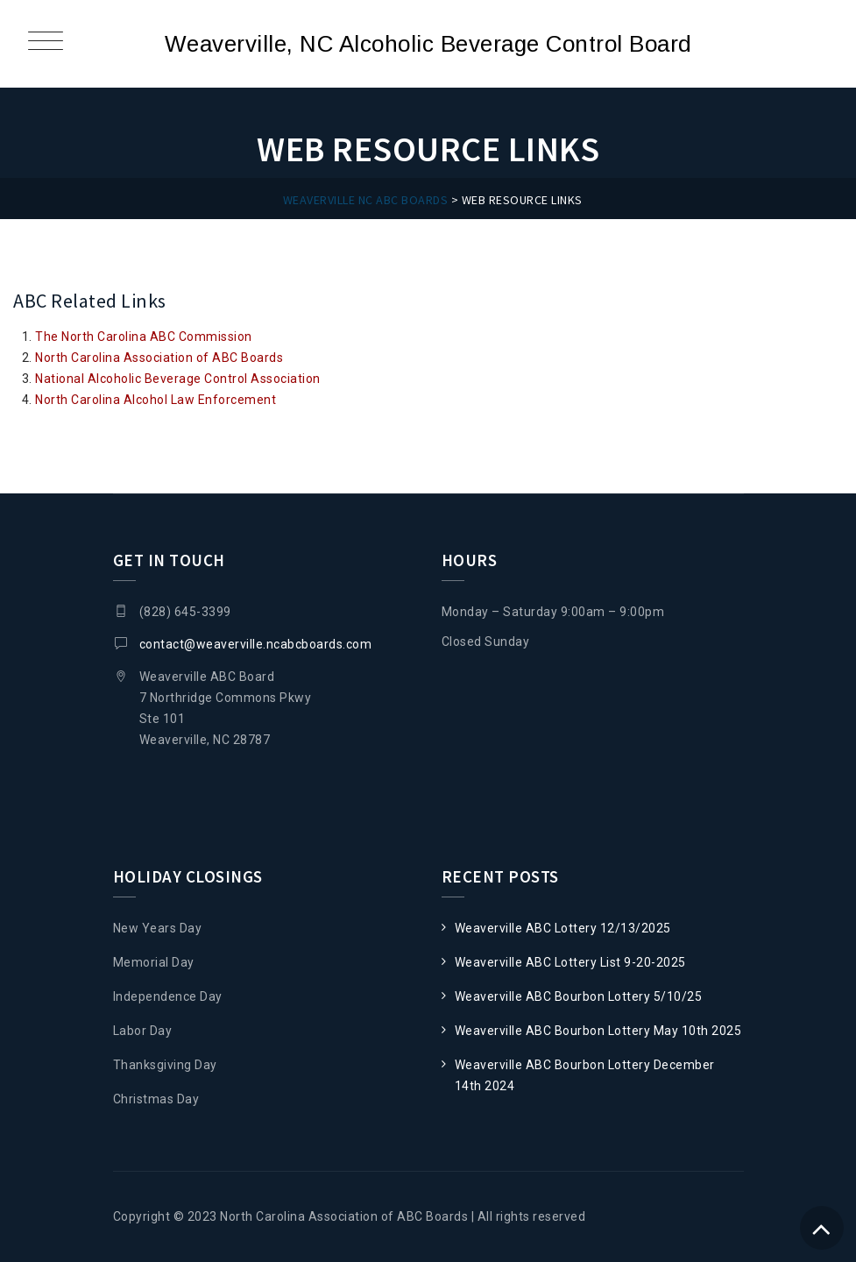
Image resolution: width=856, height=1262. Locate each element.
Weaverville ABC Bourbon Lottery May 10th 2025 (598, 1031)
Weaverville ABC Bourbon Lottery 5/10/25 (579, 996)
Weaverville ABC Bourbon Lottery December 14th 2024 (585, 1075)
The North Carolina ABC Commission (143, 337)
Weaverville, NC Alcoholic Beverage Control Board (428, 44)
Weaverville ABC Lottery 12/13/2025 (563, 928)
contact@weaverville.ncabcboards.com (255, 644)
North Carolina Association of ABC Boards (159, 358)
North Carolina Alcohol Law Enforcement (155, 400)
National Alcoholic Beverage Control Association (178, 379)
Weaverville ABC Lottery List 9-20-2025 (570, 962)
